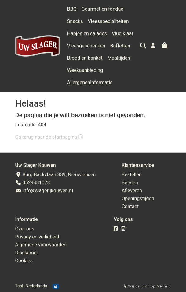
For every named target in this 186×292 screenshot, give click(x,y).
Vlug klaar (122, 33)
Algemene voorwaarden (41, 245)
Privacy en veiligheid (37, 237)
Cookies (24, 261)
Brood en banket (85, 58)
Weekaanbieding (85, 70)
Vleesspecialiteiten (108, 21)
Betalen (130, 182)
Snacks (75, 21)
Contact (130, 206)
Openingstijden (138, 198)
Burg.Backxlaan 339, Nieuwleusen (55, 175)
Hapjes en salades (87, 33)
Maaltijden (119, 58)
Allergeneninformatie (90, 82)
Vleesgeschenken (86, 46)
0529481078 (32, 182)
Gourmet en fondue (102, 9)
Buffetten (120, 46)
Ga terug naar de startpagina (49, 137)
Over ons (25, 229)
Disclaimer (26, 253)
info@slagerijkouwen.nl (44, 190)
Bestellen (132, 175)
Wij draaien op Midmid (147, 286)
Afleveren (132, 190)
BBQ (72, 9)
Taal (19, 285)
